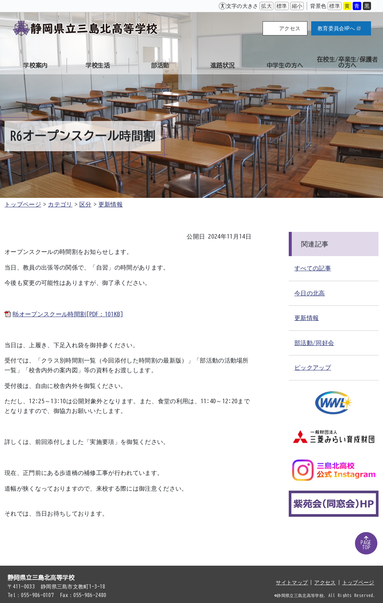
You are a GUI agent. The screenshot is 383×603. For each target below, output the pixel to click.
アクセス (289, 28)
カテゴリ (60, 204)
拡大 (266, 6)
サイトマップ (292, 582)
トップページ (22, 204)
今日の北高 (309, 293)
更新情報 (110, 204)
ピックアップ (312, 367)
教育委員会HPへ (339, 28)
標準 (281, 6)
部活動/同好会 (314, 343)
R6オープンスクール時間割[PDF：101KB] (68, 314)
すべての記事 (312, 268)
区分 (85, 204)
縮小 (297, 6)
